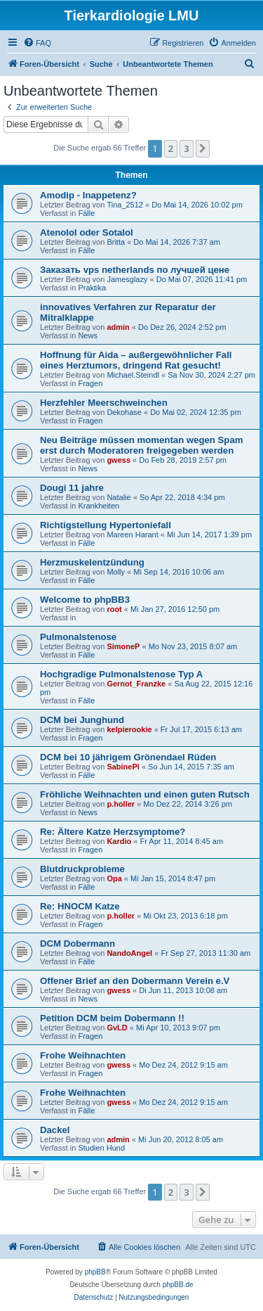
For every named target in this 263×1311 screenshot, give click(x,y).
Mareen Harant (132, 534)
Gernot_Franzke (136, 683)
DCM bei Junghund (82, 720)
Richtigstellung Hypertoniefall (105, 525)
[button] (203, 148)
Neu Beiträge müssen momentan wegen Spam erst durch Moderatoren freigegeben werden (141, 445)
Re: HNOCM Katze (80, 906)
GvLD (117, 1027)
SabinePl (123, 766)
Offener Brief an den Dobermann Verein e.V (134, 981)
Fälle (86, 213)
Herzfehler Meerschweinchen (104, 402)
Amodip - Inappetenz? (88, 195)
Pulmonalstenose (78, 637)
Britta (116, 242)
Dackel (55, 1130)
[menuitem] (37, 42)
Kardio (119, 841)
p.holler (121, 804)
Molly (116, 572)
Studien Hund (101, 1148)
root (114, 609)
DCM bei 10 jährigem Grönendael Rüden (128, 757)
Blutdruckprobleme (82, 869)
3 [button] (186, 148)
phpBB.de (178, 1284)
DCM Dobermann (77, 943)
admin (118, 327)
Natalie (118, 497)
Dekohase (124, 412)
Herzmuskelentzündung (92, 562)
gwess (118, 460)
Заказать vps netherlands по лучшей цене (134, 269)
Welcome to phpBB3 (85, 599)
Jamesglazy (127, 279)
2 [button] (170, 148)
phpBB (95, 1272)
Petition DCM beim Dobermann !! (112, 1018)
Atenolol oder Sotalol (86, 232)
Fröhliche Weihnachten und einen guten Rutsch (145, 794)
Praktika (92, 287)
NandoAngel (129, 953)
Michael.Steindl (133, 375)
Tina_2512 (125, 204)
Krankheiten (98, 505)
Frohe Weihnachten (83, 1055)
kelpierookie (129, 729)
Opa (114, 878)
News (87, 335)
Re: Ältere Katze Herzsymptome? (112, 831)
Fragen (90, 383)
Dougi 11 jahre (72, 487)
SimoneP (123, 646)
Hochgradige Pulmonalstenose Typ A (121, 674)
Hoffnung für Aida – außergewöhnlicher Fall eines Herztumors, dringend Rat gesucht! (136, 360)
